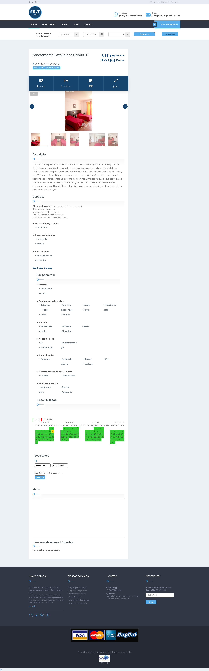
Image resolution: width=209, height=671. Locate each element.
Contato (88, 24)
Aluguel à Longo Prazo (78, 591)
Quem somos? (49, 24)
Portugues (155, 2)
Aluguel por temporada (78, 588)
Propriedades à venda (77, 594)
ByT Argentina (90, 652)
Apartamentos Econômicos (79, 600)
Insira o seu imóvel (166, 24)
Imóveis (65, 24)
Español (175, 2)
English (165, 2)
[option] (78, 111)
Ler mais (32, 606)
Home (34, 24)
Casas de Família (75, 597)
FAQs (76, 24)
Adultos (39, 473)
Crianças (52, 473)
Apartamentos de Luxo (78, 603)
